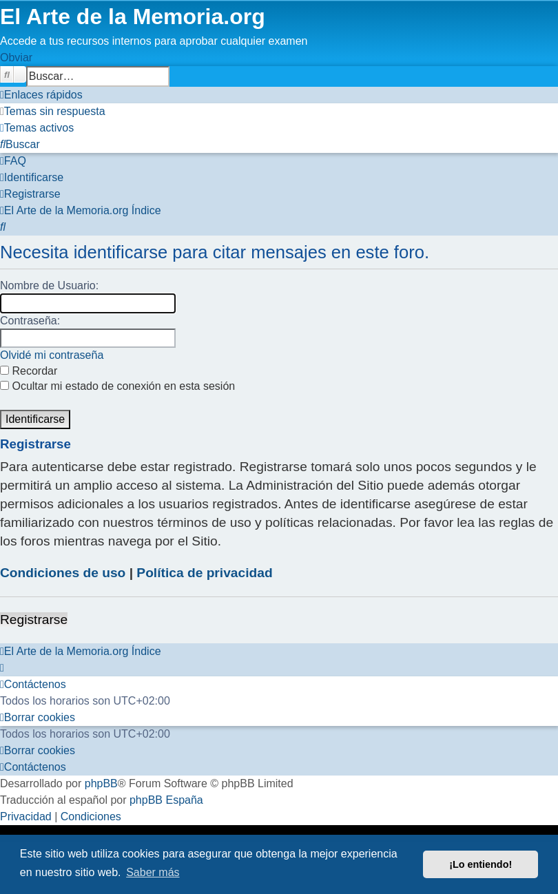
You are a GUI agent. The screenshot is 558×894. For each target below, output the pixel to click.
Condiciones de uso (62, 572)
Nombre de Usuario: (49, 285)
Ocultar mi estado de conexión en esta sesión (117, 386)
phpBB (101, 783)
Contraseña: (30, 320)
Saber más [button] (152, 872)
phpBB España (166, 800)
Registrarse (34, 619)
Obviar (16, 57)
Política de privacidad (204, 572)
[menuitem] (52, 111)
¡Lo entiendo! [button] (480, 864)
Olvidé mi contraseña (51, 355)
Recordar (28, 371)
